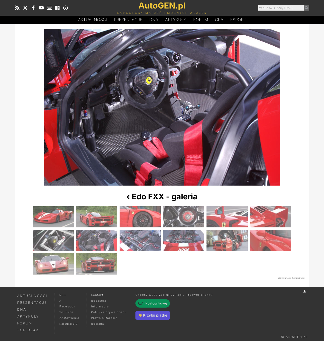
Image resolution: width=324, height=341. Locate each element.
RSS (62, 295)
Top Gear (28, 330)
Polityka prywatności (108, 312)
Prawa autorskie (104, 318)
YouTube (66, 312)
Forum (200, 19)
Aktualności (92, 19)
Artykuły (175, 19)
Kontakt (97, 295)
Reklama (98, 323)
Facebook (67, 306)
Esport (238, 19)
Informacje (100, 306)
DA (153, 20)
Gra (219, 19)
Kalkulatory (68, 323)
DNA (21, 309)
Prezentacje (128, 19)
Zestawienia (69, 318)
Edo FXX (148, 196)
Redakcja (98, 300)
